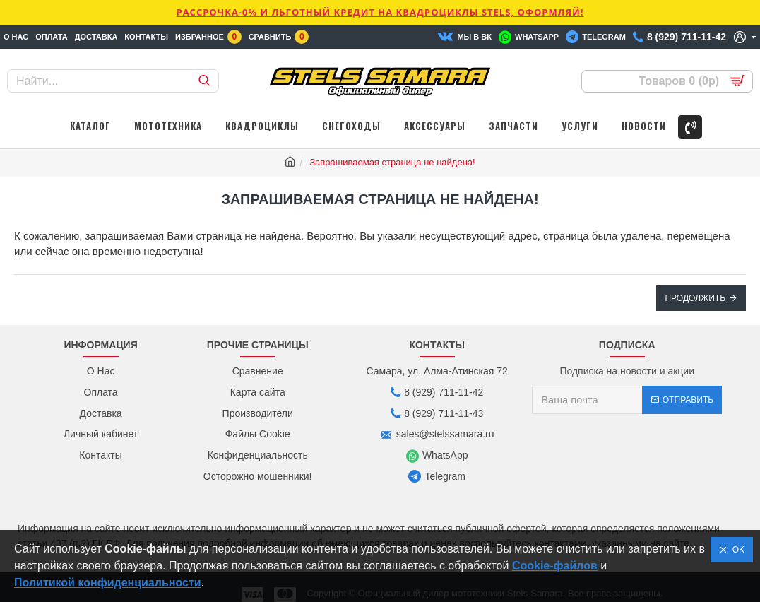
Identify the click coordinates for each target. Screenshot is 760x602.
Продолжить (695, 298)
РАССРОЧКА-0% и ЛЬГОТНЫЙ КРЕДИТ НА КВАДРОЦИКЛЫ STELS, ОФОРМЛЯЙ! (379, 12)
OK (736, 550)
